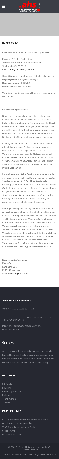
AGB (53, 454)
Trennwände (9, 399)
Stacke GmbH (9, 430)
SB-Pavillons (8, 384)
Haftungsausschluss (39, 454)
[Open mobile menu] (3, 7)
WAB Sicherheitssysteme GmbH (19, 427)
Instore (6, 395)
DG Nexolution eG (11, 434)
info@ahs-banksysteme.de (22, 69)
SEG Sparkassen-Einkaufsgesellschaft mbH (25, 419)
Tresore (6, 402)
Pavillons (6, 387)
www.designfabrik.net (18, 273)
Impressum (8, 454)
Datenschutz (22, 454)
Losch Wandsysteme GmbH (17, 423)
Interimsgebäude (11, 391)
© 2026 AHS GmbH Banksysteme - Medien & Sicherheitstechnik (29, 448)
